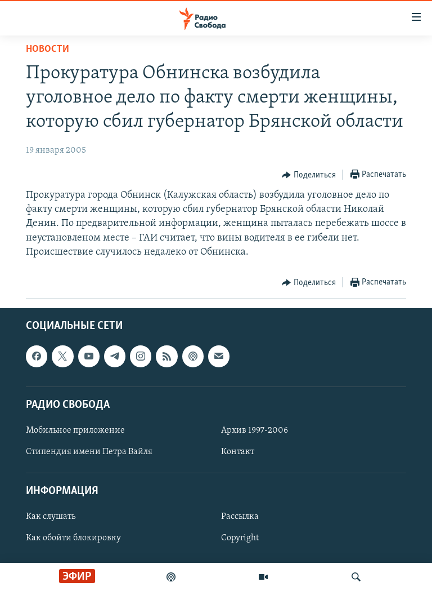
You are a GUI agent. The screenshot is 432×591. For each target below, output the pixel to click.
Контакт (237, 451)
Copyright (240, 538)
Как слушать (50, 516)
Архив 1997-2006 (254, 430)
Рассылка (240, 516)
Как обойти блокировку (73, 538)
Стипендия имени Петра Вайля (89, 451)
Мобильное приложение (75, 430)
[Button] (309, 175)
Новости (47, 49)
